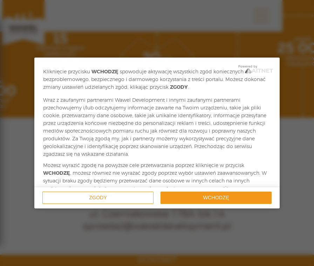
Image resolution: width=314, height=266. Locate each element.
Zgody (98, 197)
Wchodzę (216, 197)
